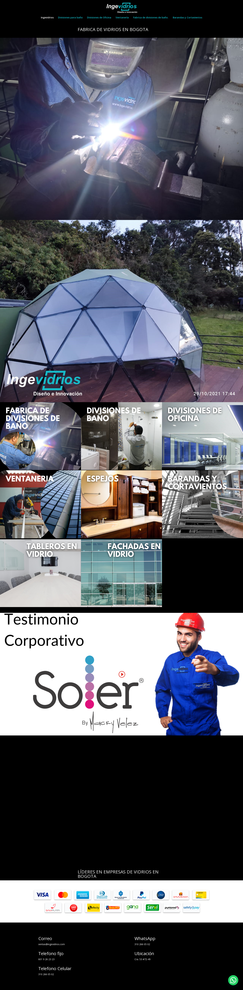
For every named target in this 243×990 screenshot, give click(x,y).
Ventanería (122, 17)
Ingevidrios (47, 17)
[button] (233, 980)
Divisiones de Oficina (99, 17)
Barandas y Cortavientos (187, 17)
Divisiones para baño (70, 17)
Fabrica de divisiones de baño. (150, 17)
